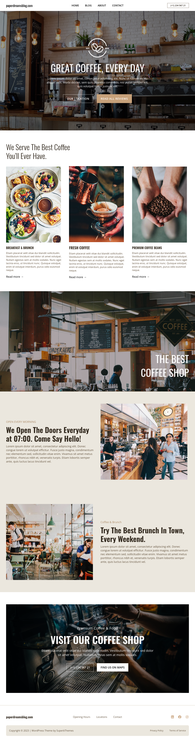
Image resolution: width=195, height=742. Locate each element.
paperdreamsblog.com (19, 5)
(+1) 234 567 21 (178, 5)
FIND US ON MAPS (112, 667)
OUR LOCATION (78, 98)
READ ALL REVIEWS (114, 98)
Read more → (15, 276)
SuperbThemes (65, 730)
